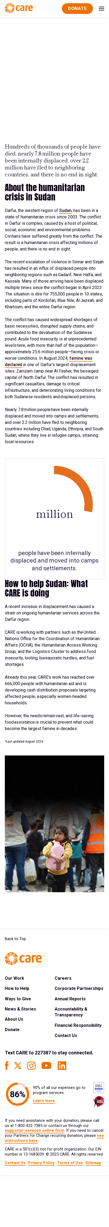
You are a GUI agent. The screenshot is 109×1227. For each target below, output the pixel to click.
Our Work (14, 978)
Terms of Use (70, 1163)
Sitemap (93, 1163)
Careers (63, 978)
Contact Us (66, 1035)
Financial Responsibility (78, 1025)
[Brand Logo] (20, 8)
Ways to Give (18, 998)
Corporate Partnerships (79, 988)
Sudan (65, 210)
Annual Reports (70, 998)
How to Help (17, 988)
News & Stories (20, 1009)
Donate (12, 1029)
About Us (14, 1019)
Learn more (44, 1101)
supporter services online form (34, 1130)
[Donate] (77, 8)
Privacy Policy (41, 1163)
